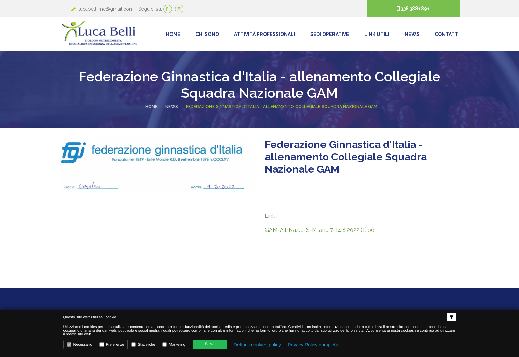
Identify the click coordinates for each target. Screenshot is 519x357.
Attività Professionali (264, 34)
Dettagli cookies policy (257, 344)
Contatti (447, 34)
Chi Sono (207, 34)
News (412, 34)
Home (173, 34)
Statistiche (143, 344)
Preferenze (111, 344)
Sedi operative (329, 34)
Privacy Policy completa (313, 344)
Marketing (173, 344)
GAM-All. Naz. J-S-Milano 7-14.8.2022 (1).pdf (321, 230)
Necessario (79, 344)
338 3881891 (415, 8)
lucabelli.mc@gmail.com (107, 9)
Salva (210, 344)
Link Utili (377, 34)
